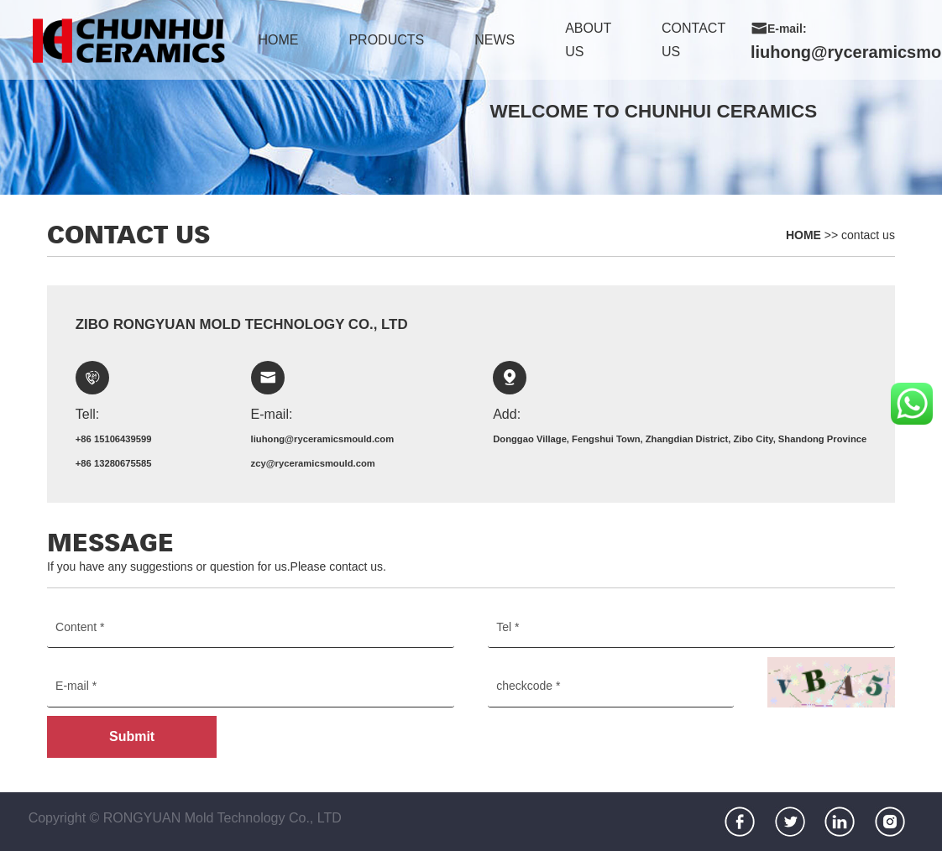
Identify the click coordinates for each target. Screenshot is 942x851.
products (386, 40)
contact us (693, 40)
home (278, 40)
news (494, 40)
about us (588, 40)
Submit (131, 736)
